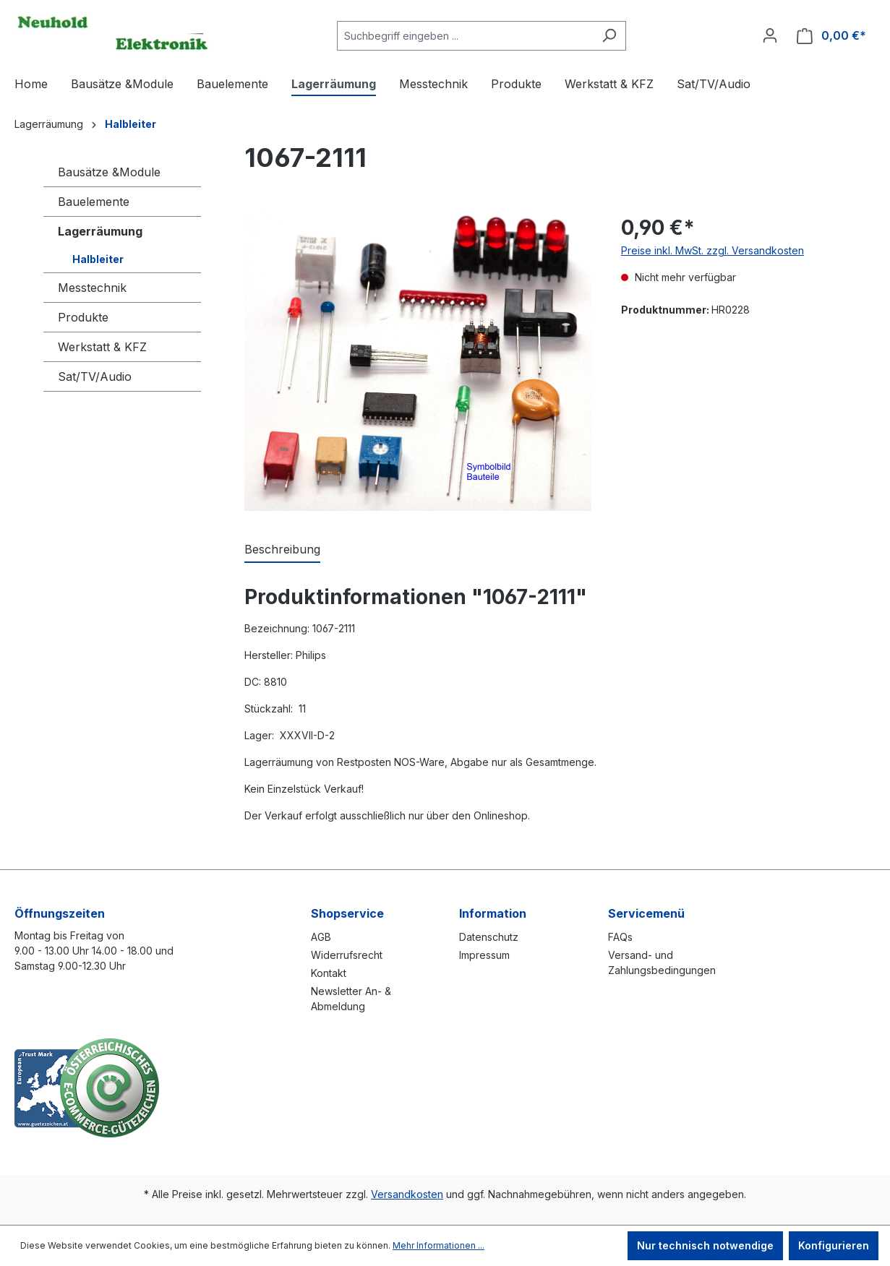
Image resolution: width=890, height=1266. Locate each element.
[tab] (282, 550)
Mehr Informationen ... (438, 1245)
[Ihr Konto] (770, 35)
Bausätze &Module (109, 172)
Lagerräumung (100, 231)
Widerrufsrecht (346, 955)
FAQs (620, 937)
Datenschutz (488, 937)
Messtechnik (92, 287)
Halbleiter (98, 259)
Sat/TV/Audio (95, 376)
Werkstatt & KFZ (102, 347)
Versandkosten (407, 1194)
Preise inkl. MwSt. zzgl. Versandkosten (712, 250)
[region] (418, 361)
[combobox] (465, 36)
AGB (321, 937)
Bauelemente (93, 201)
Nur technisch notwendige (705, 1245)
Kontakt (328, 973)
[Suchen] (609, 36)
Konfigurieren (833, 1245)
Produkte (83, 317)
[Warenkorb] (831, 36)
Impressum (484, 955)
